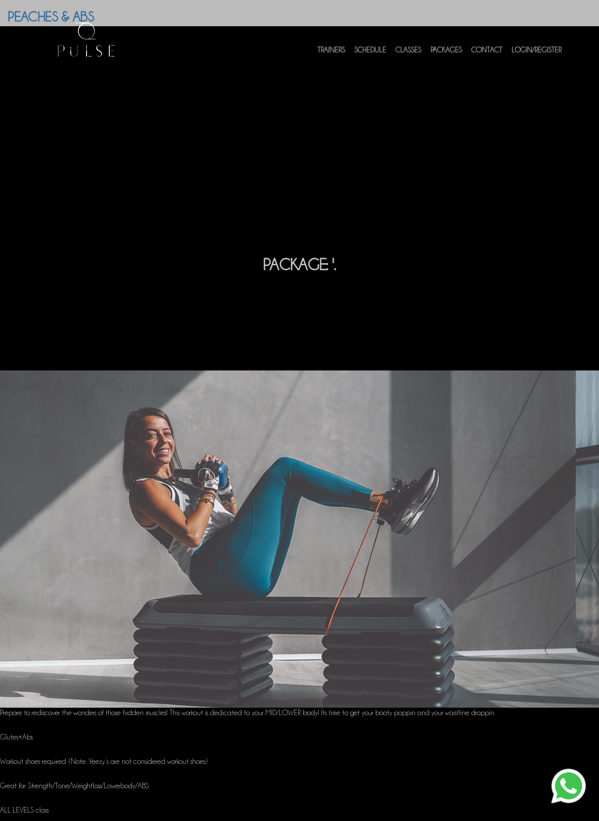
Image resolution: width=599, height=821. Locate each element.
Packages (446, 55)
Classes (408, 55)
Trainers (331, 55)
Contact (486, 55)
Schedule (370, 55)
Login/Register (536, 55)
